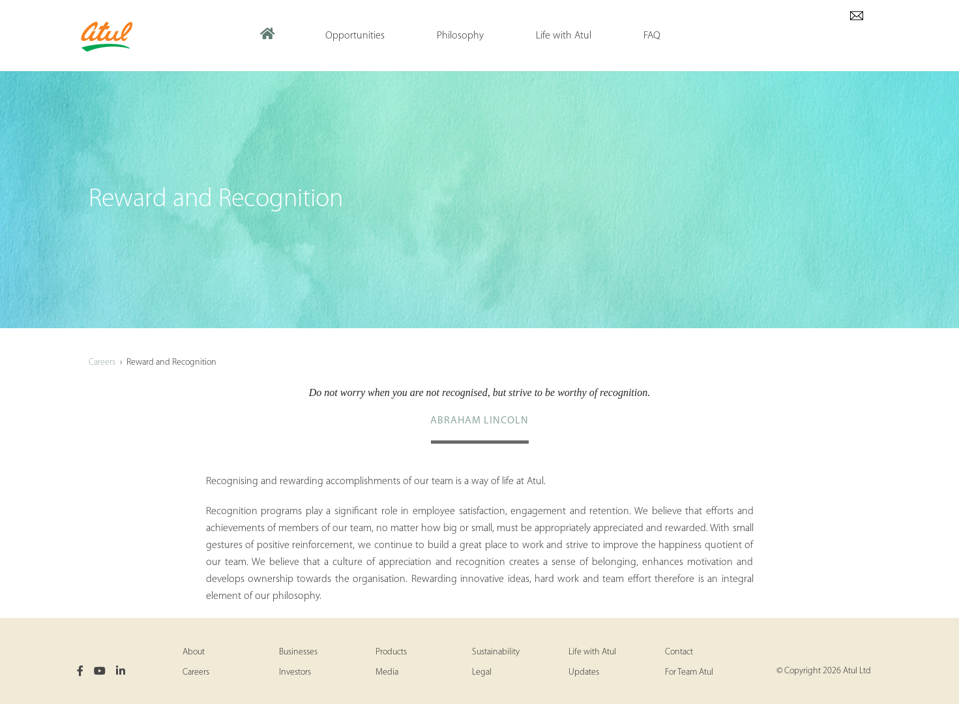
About (194, 652)
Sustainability (496, 652)
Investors (295, 672)
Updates (583, 672)
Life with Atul (592, 652)
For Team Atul (689, 672)
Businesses (298, 652)
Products (391, 652)
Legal (482, 672)
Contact (679, 652)
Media (387, 672)
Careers (102, 362)
